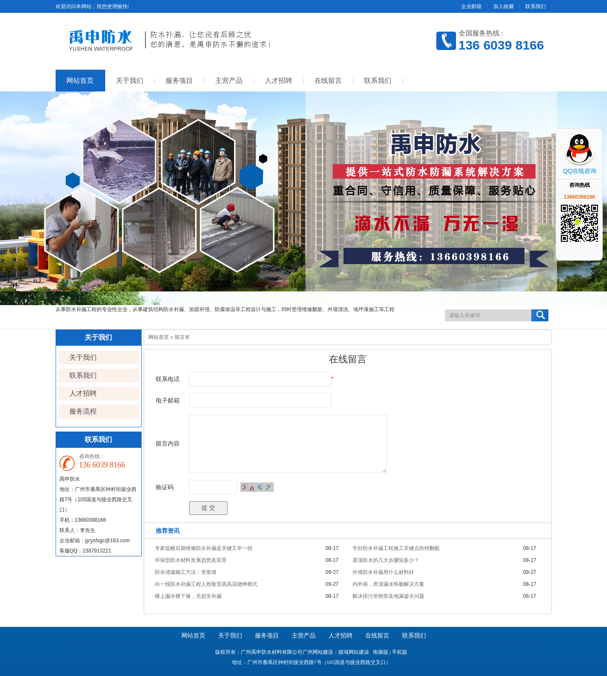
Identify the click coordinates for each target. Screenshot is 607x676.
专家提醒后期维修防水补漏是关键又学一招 (203, 548)
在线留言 (328, 80)
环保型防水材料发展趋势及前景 (191, 560)
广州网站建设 (317, 652)
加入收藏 (503, 6)
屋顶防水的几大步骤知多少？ (385, 560)
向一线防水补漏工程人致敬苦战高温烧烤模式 (206, 584)
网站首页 (80, 80)
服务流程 (83, 411)
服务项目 (179, 80)
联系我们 (535, 6)
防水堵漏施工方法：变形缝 (185, 572)
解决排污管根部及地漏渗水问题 (388, 596)
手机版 (399, 652)
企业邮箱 (471, 6)
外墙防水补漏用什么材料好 (383, 572)
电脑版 (380, 652)
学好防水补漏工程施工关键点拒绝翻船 (396, 548)
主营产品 (229, 80)
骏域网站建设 (353, 652)
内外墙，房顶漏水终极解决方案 (388, 584)
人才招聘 (278, 80)
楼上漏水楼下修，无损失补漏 (188, 596)
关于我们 (129, 80)
